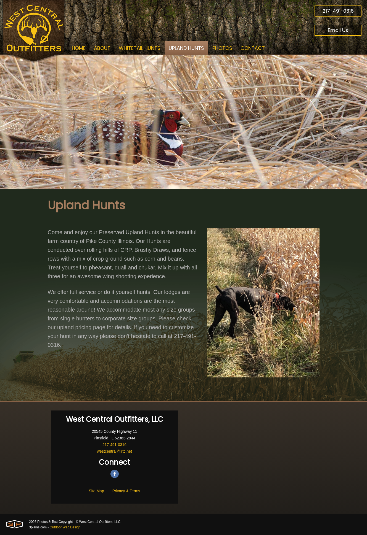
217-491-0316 (338, 10)
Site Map (96, 491)
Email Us (338, 30)
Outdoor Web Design (65, 527)
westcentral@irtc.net (114, 451)
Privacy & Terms (126, 491)
